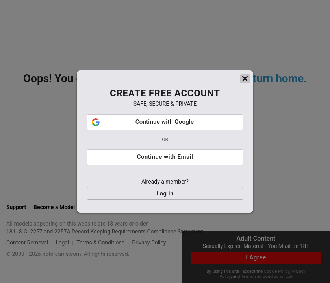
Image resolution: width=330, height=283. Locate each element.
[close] (245, 78)
